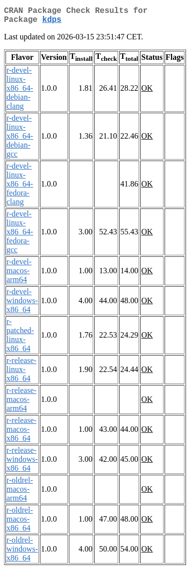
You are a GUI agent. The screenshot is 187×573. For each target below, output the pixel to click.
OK (147, 92)
